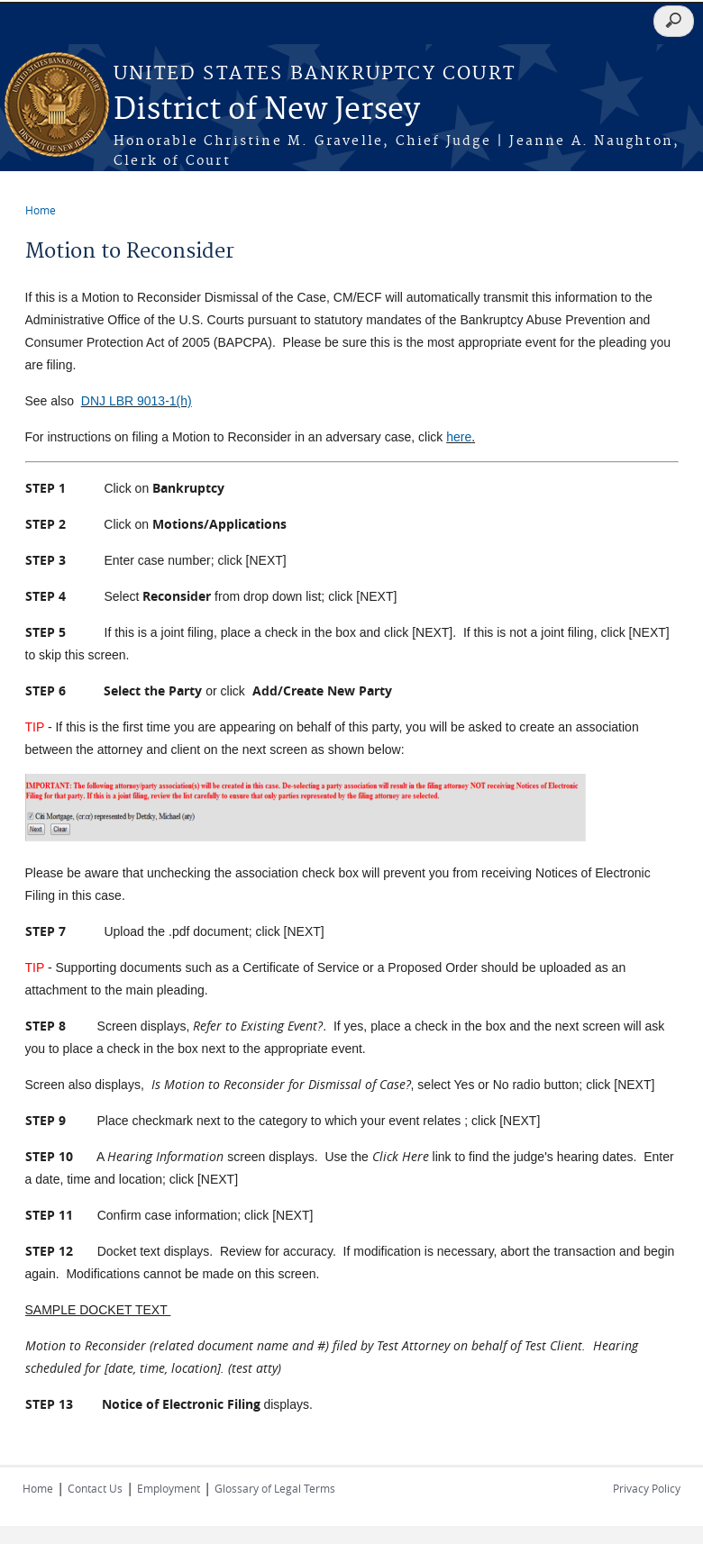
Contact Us (95, 1488)
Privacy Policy (646, 1488)
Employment (168, 1488)
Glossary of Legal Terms (275, 1488)
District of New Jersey (267, 110)
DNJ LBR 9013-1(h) (136, 401)
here (458, 437)
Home (40, 210)
